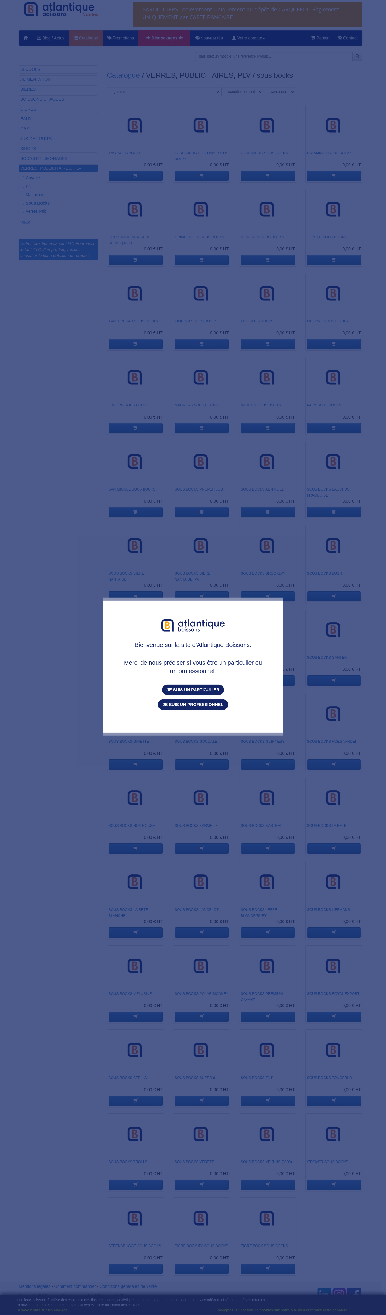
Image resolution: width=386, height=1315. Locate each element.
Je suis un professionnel (193, 704)
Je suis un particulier (193, 689)
